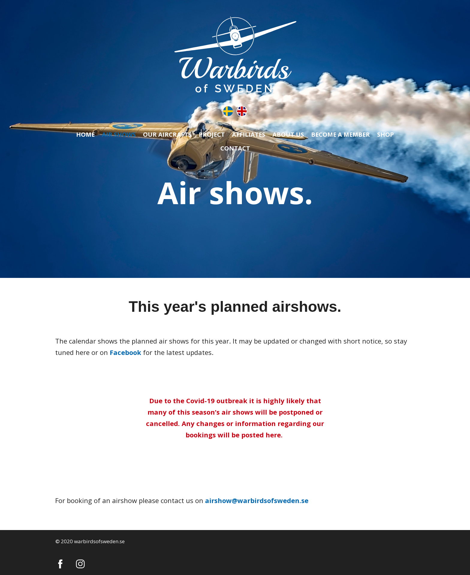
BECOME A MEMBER (340, 135)
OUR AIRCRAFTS (167, 135)
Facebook (125, 352)
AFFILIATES (248, 135)
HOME (85, 135)
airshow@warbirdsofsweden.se (256, 500)
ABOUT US (288, 135)
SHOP (385, 135)
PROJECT (212, 135)
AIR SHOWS (119, 135)
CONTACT (235, 148)
